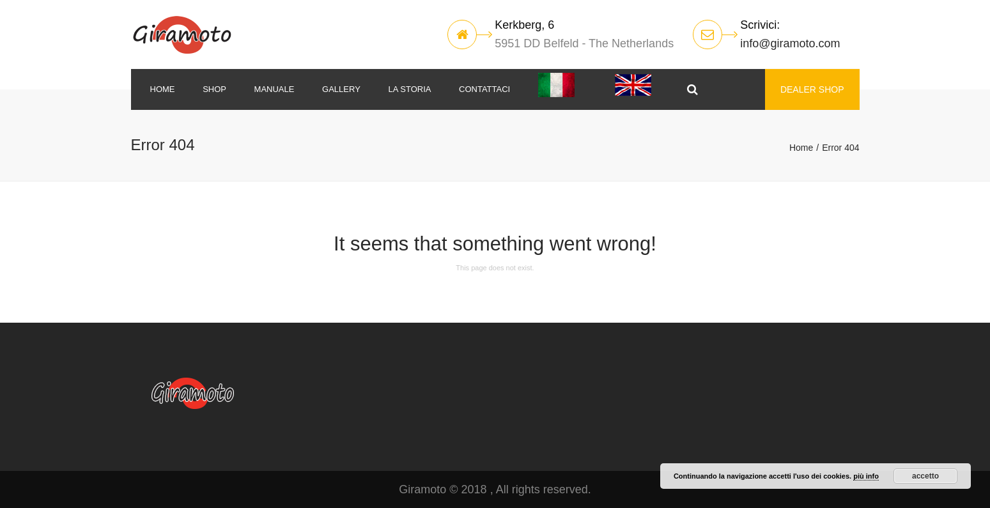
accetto (925, 476)
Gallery (341, 89)
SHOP (214, 89)
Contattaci (484, 89)
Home (162, 89)
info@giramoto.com (790, 43)
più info (866, 476)
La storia (409, 89)
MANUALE (274, 89)
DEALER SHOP (812, 89)
